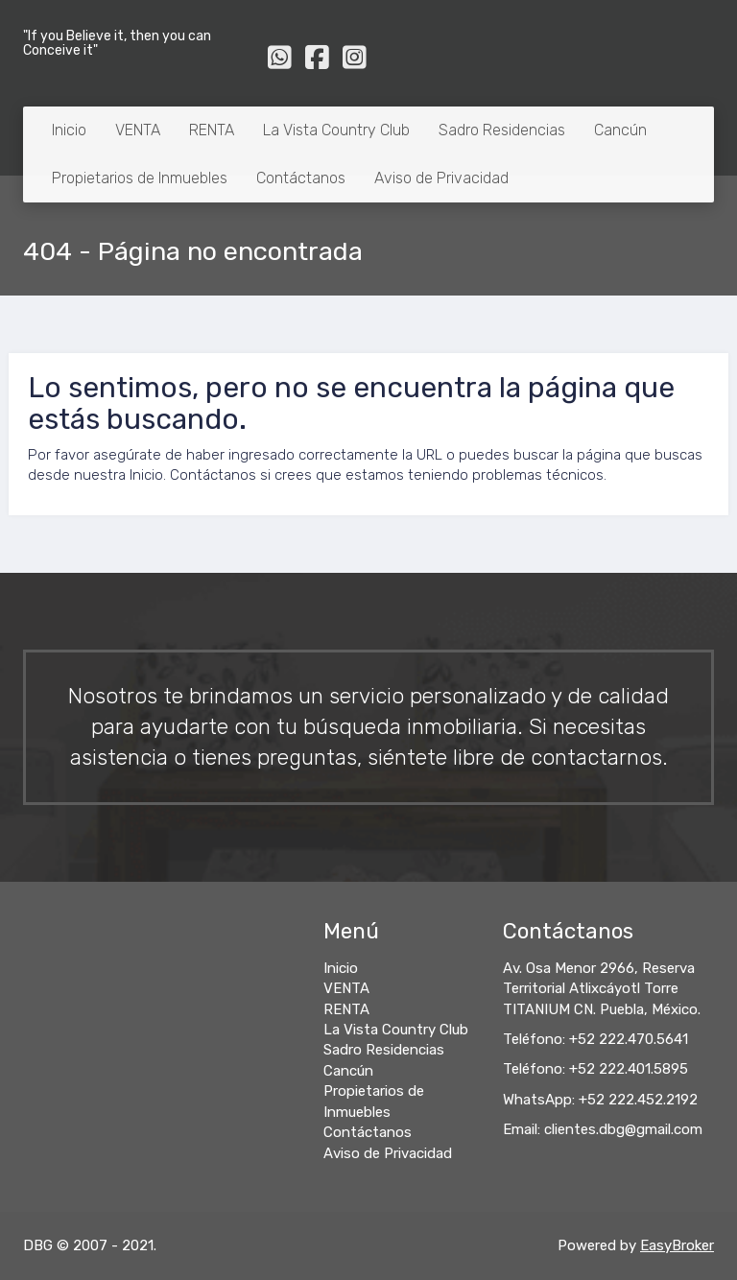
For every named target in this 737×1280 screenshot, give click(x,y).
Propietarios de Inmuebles (139, 178)
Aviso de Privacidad (441, 178)
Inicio (69, 130)
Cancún (620, 130)
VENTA (137, 130)
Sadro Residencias (502, 130)
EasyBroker (677, 1245)
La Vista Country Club (336, 130)
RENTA (211, 130)
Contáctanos (300, 178)
